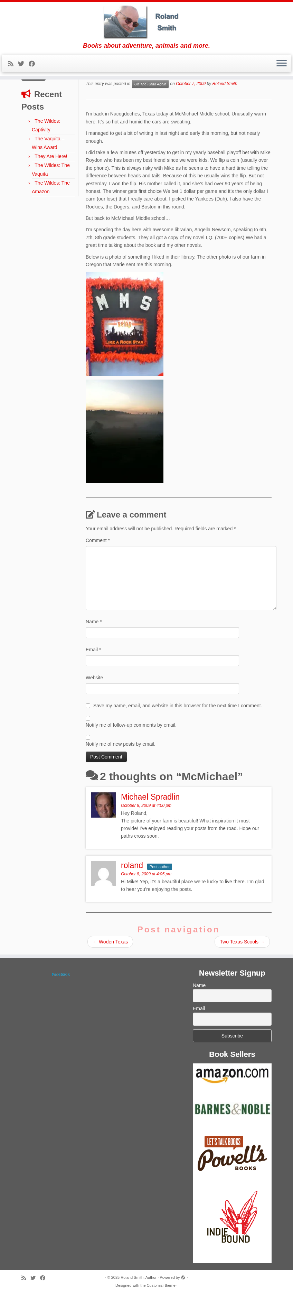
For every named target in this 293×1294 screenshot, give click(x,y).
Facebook (60, 974)
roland (132, 865)
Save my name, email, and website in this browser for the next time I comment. (177, 705)
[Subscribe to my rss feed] (13, 63)
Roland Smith (224, 84)
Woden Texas (110, 941)
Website (94, 677)
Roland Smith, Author (139, 1277)
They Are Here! (51, 156)
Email (93, 649)
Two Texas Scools (242, 941)
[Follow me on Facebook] (34, 63)
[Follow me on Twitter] (23, 63)
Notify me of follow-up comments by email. (131, 725)
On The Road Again (150, 84)
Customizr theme (161, 1285)
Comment (98, 540)
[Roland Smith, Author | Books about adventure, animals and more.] (146, 22)
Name (94, 621)
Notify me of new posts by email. (120, 744)
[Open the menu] (281, 63)
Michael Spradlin (150, 796)
